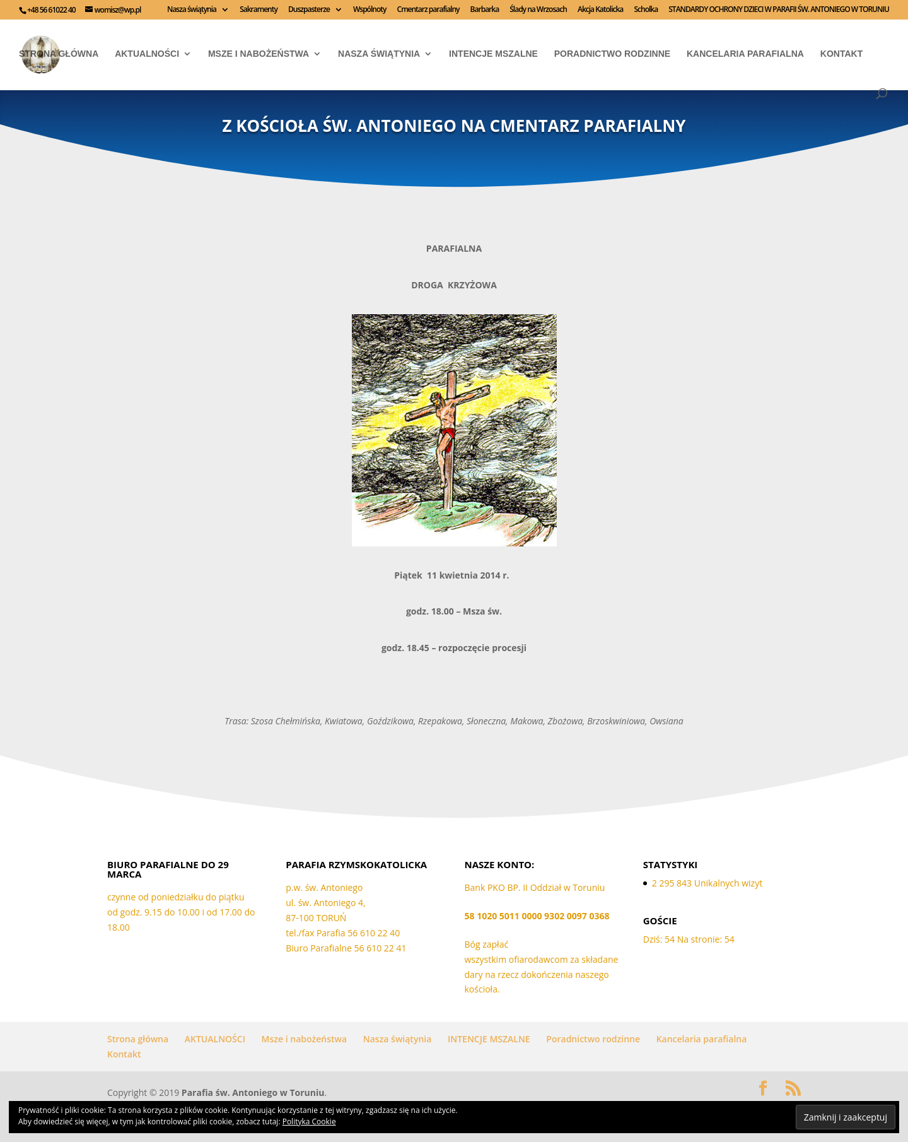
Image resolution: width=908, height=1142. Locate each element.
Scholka (646, 10)
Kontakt (841, 54)
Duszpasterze (309, 10)
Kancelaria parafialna (745, 54)
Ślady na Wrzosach (538, 10)
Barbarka (484, 10)
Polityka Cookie (309, 1121)
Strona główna (58, 54)
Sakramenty (258, 10)
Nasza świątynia (191, 10)
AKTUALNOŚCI (147, 54)
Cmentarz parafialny (428, 10)
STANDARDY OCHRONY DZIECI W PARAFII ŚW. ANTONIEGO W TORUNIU (778, 10)
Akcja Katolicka (600, 10)
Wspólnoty (369, 10)
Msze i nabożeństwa (258, 54)
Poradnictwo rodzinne (612, 54)
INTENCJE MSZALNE (493, 54)
